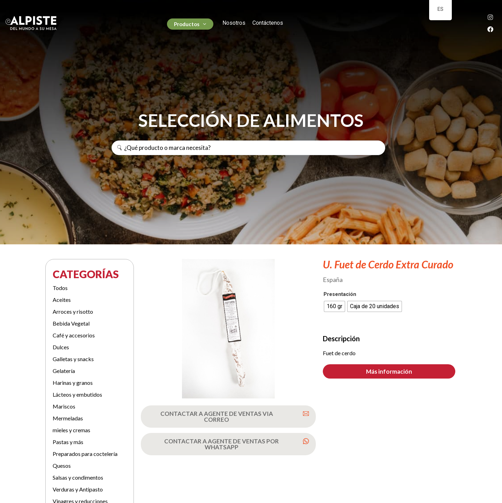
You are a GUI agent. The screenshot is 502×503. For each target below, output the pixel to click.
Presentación (340, 294)
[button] (389, 371)
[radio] (334, 306)
